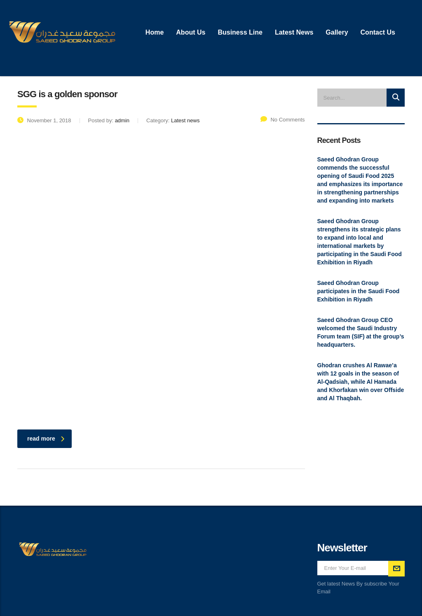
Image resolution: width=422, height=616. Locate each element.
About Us (190, 32)
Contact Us (378, 32)
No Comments (282, 120)
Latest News (294, 32)
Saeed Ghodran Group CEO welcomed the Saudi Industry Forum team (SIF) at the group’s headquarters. (360, 332)
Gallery (337, 32)
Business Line (240, 32)
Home (154, 32)
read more (45, 438)
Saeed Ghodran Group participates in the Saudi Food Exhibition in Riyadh (358, 291)
